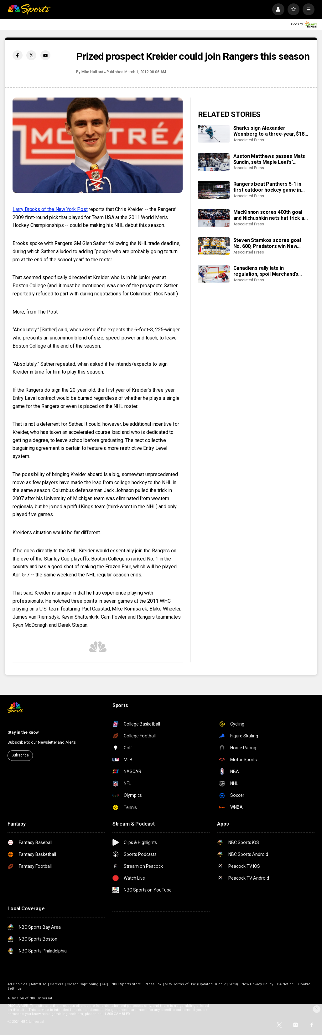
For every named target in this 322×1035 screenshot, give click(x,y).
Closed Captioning (82, 984)
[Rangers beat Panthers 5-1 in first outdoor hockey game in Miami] (213, 190)
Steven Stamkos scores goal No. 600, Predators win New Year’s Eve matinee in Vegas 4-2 (270, 243)
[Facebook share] (18, 55)
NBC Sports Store (126, 984)
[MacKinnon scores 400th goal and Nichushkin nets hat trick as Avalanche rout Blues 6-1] (213, 218)
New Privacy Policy (257, 984)
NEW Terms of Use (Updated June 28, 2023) (201, 984)
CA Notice (285, 984)
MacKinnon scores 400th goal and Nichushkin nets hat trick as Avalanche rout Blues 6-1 (270, 215)
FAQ (105, 984)
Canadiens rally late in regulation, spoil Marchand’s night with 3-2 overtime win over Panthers (270, 271)
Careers (56, 984)
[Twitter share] (31, 55)
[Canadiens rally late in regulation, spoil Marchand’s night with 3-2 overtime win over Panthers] (213, 274)
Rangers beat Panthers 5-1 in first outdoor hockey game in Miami (267, 187)
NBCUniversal (40, 998)
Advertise (39, 984)
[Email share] (45, 55)
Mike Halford (92, 72)
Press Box (152, 984)
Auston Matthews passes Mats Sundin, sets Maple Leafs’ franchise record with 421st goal (271, 159)
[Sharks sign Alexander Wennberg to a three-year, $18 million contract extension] (213, 134)
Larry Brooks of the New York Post (50, 209)
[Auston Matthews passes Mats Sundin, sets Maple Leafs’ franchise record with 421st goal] (213, 162)
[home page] (29, 9)
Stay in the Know (23, 732)
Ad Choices (17, 984)
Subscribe (20, 755)
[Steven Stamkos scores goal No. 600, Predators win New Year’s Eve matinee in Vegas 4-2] (213, 246)
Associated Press (248, 140)
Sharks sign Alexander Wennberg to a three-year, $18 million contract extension (268, 131)
